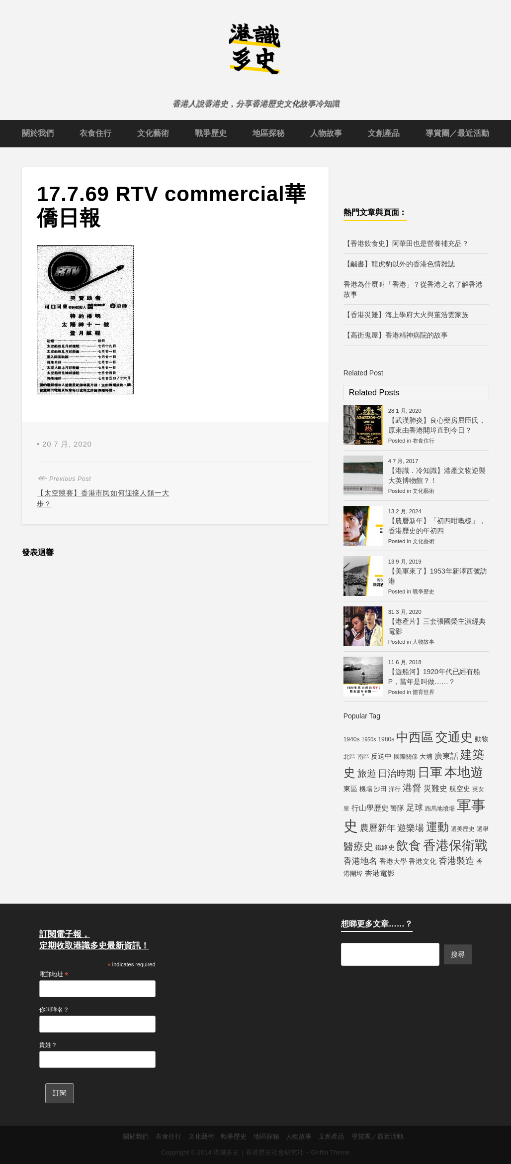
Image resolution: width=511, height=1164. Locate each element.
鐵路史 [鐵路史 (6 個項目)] (385, 847)
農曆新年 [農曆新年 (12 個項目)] (378, 828)
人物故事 (326, 133)
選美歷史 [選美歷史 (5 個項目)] (463, 828)
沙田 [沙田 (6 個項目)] (380, 789)
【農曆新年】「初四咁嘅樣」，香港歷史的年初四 (437, 526)
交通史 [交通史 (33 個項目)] (454, 737)
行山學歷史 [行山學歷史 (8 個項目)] (370, 808)
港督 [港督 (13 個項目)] (412, 788)
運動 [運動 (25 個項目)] (437, 826)
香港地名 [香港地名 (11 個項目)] (360, 861)
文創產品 (384, 133)
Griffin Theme (330, 1152)
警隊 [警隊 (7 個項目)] (397, 808)
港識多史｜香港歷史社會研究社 (258, 1152)
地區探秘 (268, 133)
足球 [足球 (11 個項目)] (414, 808)
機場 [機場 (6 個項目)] (365, 789)
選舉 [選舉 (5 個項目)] (483, 828)
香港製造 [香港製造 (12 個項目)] (456, 861)
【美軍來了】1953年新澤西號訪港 (437, 576)
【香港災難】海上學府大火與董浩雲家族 (406, 315)
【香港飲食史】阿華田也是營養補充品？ (406, 243)
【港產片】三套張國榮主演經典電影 (437, 626)
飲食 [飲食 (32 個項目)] (408, 845)
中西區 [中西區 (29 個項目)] (414, 737)
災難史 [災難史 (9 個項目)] (435, 788)
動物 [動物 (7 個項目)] (482, 739)
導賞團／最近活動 (457, 133)
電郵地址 (53, 975)
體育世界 (423, 692)
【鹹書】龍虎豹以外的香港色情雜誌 (399, 264)
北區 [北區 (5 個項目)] (349, 756)
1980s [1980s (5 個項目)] (386, 739)
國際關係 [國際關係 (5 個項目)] (406, 756)
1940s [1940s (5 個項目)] (351, 739)
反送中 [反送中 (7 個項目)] (381, 756)
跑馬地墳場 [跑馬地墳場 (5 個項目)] (440, 808)
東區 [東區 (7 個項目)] (350, 789)
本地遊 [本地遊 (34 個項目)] (463, 772)
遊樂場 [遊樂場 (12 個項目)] (410, 828)
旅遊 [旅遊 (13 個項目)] (366, 773)
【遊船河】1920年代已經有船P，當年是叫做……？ (434, 677)
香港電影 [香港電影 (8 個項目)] (380, 873)
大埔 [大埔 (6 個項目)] (426, 756)
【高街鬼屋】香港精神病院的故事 (395, 335)
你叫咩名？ (54, 1009)
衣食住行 (95, 133)
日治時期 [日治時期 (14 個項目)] (397, 773)
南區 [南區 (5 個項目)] (363, 756)
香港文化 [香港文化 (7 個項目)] (422, 861)
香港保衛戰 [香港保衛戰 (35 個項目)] (455, 845)
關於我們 (38, 133)
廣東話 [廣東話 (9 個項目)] (446, 756)
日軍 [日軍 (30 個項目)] (430, 772)
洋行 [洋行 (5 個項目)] (395, 789)
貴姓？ (48, 1045)
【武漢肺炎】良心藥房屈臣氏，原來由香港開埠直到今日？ (437, 425)
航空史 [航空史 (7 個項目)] (459, 789)
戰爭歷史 (211, 133)
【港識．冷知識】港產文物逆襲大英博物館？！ (437, 475)
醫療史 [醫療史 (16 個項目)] (358, 846)
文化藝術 (153, 133)
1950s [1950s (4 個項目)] (368, 739)
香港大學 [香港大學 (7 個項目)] (393, 861)
